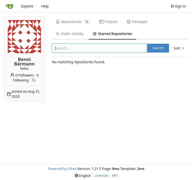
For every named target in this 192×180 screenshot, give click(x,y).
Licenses (101, 175)
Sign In (178, 6)
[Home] (9, 6)
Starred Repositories (112, 33)
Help (45, 6)
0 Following (26, 77)
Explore (27, 6)
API (114, 175)
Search (158, 48)
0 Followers (22, 75)
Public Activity (70, 33)
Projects (108, 21)
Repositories (73, 21)
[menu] (179, 48)
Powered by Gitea (62, 168)
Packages (137, 21)
